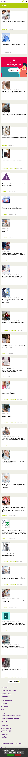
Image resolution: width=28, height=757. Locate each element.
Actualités (3, 688)
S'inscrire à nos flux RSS (6, 731)
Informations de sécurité (6, 694)
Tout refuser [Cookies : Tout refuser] (18, 755)
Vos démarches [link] (4, 703)
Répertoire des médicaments (7, 716)
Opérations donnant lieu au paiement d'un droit (10, 744)
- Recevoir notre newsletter (6, 728)
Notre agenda (4, 739)
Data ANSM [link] (3, 713)
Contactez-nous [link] (4, 734)
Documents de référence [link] (6, 693)
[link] (3, 1)
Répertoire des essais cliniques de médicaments (11, 715)
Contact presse (4, 736)
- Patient (2, 709)
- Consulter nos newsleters (6, 730)
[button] (23, 1)
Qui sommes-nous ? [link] (5, 687)
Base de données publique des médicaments (10, 718)
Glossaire (3, 722)
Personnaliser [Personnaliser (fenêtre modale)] (21, 752)
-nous (4, 737)
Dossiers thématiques (5, 696)
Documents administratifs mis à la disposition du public (12, 743)
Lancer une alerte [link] (4, 699)
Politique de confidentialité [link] (10, 752)
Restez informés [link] (4, 725)
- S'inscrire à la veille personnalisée (7, 727)
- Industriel (3, 704)
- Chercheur (3, 711)
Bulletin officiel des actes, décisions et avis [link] (9, 741)
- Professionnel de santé (5, 707)
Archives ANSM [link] (4, 721)
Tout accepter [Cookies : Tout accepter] (10, 755)
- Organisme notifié (4, 706)
